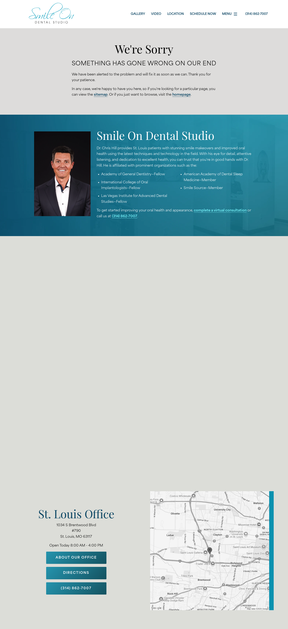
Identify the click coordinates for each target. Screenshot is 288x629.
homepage (181, 95)
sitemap (101, 95)
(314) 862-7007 (124, 216)
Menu (230, 14)
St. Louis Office (76, 515)
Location (175, 14)
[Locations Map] (212, 550)
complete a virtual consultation (220, 210)
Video (156, 14)
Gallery (138, 14)
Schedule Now (203, 14)
